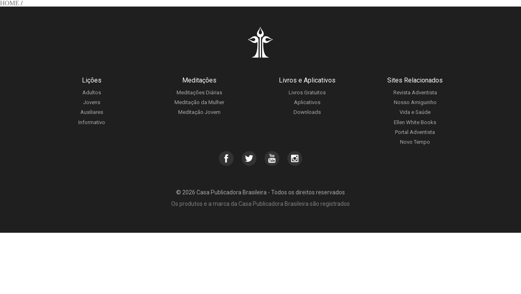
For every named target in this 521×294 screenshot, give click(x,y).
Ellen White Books (415, 122)
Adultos (91, 92)
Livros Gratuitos (307, 92)
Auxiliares (91, 112)
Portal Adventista (415, 132)
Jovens (91, 102)
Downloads (307, 112)
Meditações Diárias (199, 92)
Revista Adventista (415, 92)
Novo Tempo (415, 142)
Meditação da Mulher (199, 102)
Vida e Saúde (415, 112)
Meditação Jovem (199, 112)
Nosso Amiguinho (415, 102)
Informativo (91, 122)
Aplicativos (307, 102)
